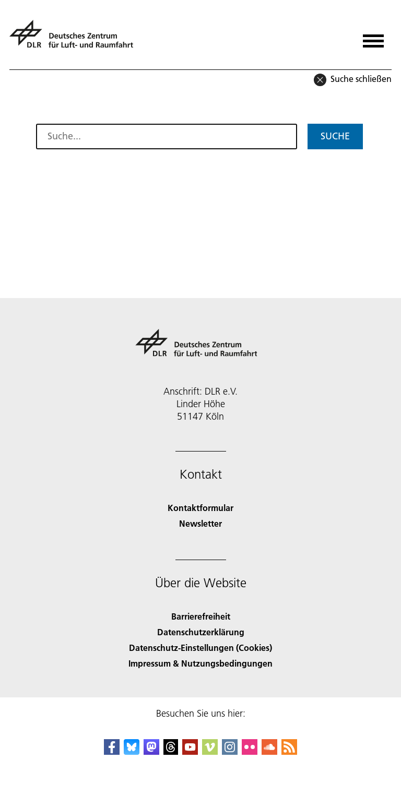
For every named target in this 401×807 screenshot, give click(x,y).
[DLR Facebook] (112, 751)
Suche (335, 136)
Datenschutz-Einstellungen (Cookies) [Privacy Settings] (200, 647)
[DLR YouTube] (190, 751)
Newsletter (200, 523)
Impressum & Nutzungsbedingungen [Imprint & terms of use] (200, 663)
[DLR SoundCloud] (269, 751)
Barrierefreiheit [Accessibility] (200, 616)
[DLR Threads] (170, 751)
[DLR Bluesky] (131, 751)
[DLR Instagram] (230, 751)
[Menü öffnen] (373, 37)
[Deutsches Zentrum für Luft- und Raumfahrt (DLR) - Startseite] (75, 38)
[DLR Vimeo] (210, 751)
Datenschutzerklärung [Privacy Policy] (200, 631)
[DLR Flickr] (249, 751)
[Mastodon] (151, 751)
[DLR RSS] (289, 751)
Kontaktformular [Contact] (200, 507)
